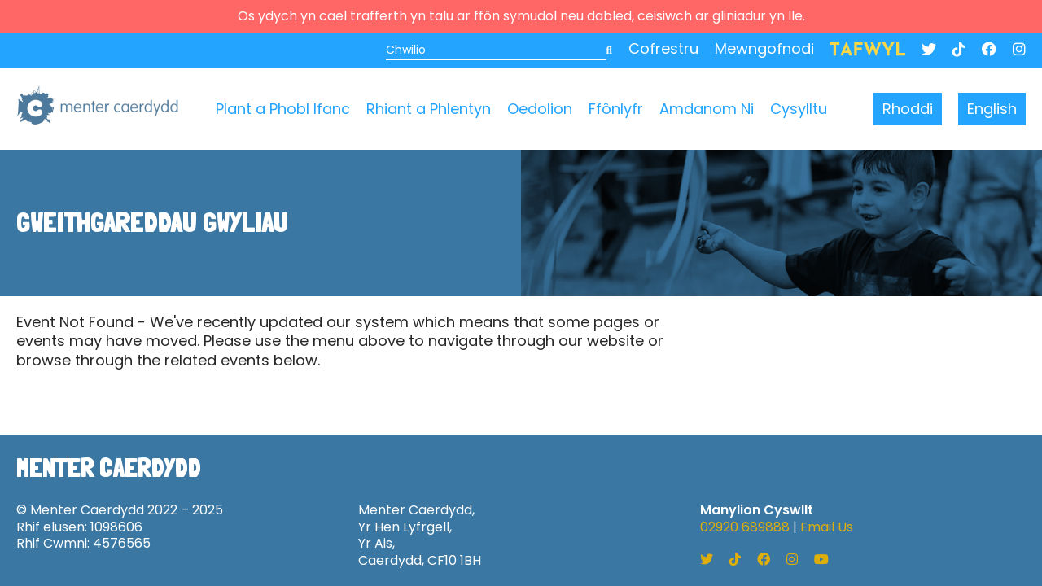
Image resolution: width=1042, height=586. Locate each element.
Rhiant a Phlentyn (428, 108)
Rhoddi (907, 108)
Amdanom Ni (706, 108)
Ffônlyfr (616, 108)
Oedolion (539, 108)
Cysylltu (798, 108)
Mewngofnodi (764, 48)
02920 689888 (745, 527)
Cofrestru (663, 48)
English (992, 108)
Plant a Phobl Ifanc (283, 108)
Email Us (826, 527)
